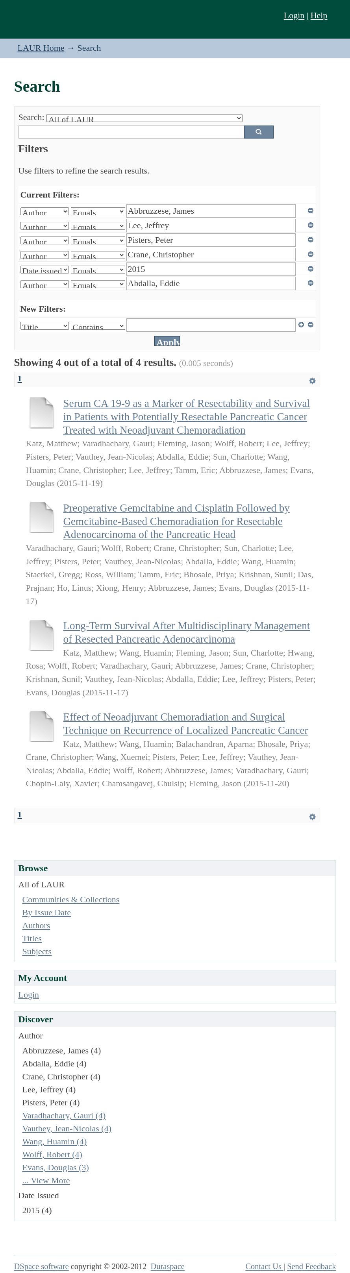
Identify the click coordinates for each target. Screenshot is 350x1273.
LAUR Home (40, 48)
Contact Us (264, 1266)
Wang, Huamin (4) (54, 1141)
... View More (46, 1180)
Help (319, 15)
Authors (36, 925)
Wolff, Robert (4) (52, 1154)
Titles (32, 938)
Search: (31, 117)
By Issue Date (46, 912)
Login (294, 15)
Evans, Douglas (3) (55, 1167)
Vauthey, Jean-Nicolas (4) (66, 1128)
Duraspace (168, 1266)
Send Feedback (311, 1266)
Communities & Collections (71, 899)
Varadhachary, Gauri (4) (64, 1115)
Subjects (37, 951)
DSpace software (41, 1266)
